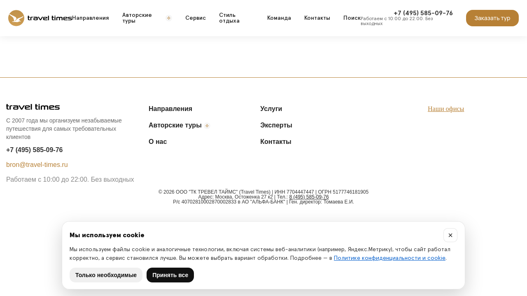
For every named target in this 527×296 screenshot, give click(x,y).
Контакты (317, 18)
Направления (90, 18)
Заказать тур (492, 18)
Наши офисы (446, 108)
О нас (158, 141)
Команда (279, 18)
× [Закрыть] (450, 235)
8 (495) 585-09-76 (309, 197)
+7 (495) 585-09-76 (34, 149)
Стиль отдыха (229, 18)
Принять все (170, 275)
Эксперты (276, 125)
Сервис (195, 18)
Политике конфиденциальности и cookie (389, 258)
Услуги (271, 108)
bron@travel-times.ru (37, 164)
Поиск (352, 18)
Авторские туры (147, 18)
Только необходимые (106, 275)
